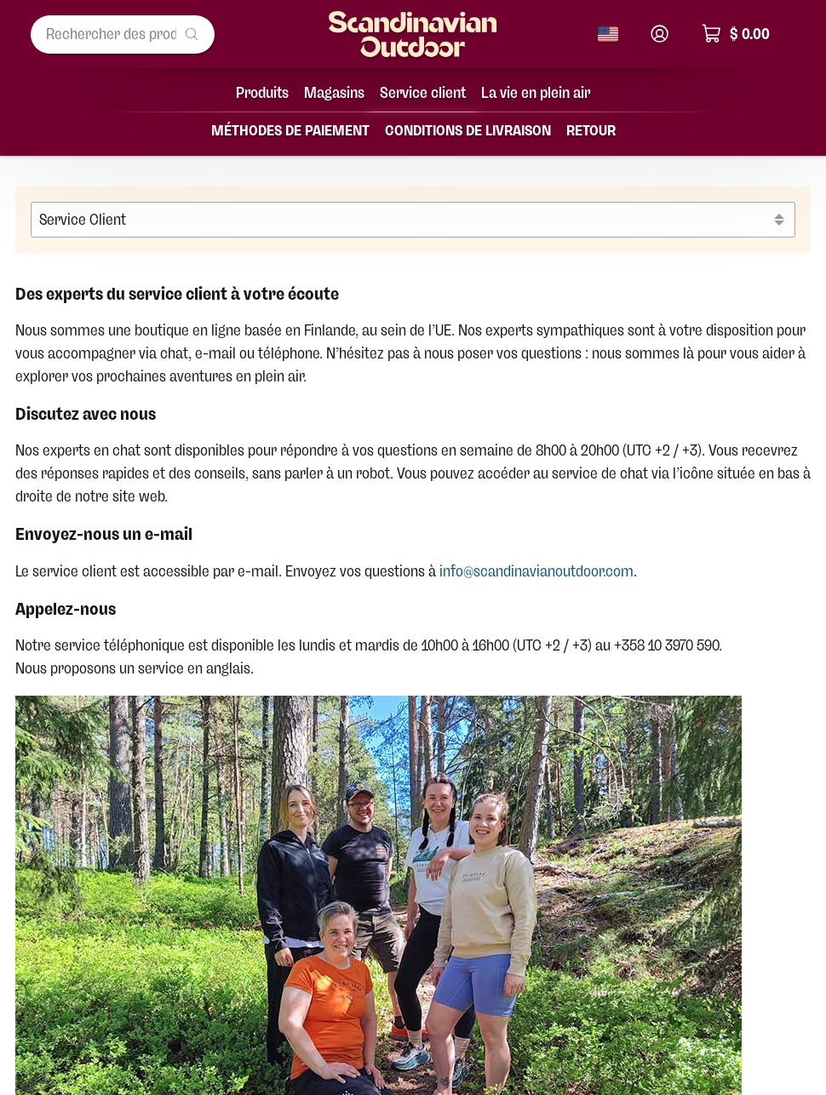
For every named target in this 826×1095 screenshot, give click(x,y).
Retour (591, 130)
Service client (423, 92)
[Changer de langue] (608, 34)
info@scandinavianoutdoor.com (536, 571)
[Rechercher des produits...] (123, 34)
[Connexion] (659, 33)
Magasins (334, 92)
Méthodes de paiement (290, 130)
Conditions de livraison (468, 130)
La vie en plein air (535, 92)
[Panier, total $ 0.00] (744, 34)
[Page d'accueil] (413, 34)
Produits (262, 92)
